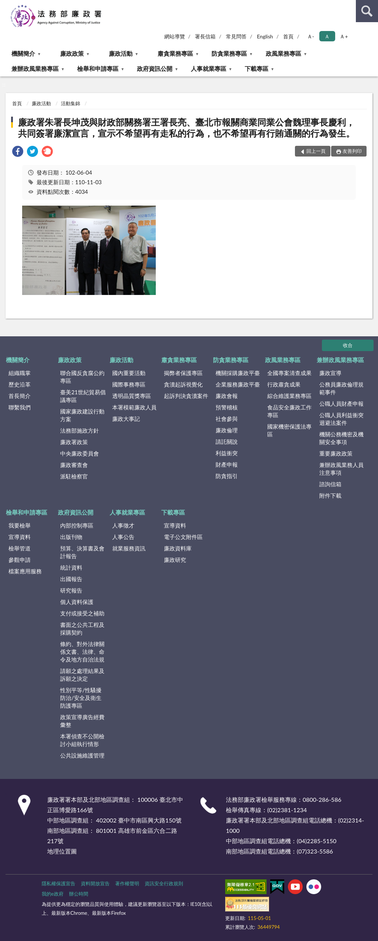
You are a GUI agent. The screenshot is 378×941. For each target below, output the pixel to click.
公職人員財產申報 (341, 403)
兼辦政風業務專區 (35, 68)
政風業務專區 (283, 53)
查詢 (367, 11)
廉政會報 (227, 395)
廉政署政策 (74, 442)
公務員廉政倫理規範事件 (341, 388)
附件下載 (330, 495)
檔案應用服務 (25, 571)
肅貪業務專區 (175, 53)
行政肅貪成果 (283, 384)
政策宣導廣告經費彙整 (82, 721)
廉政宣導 (330, 373)
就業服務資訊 (128, 548)
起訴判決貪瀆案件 (186, 395)
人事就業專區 (208, 68)
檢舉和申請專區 (97, 68)
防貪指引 (227, 476)
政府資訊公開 (154, 68)
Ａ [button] (327, 36)
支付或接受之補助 (82, 613)
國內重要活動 (128, 373)
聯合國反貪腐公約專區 (82, 377)
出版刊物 (71, 536)
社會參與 (227, 418)
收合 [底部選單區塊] (348, 345)
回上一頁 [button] (316, 151)
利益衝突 (227, 453)
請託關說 (227, 441)
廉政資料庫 (178, 548)
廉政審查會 (74, 464)
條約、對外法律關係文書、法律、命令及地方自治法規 (82, 652)
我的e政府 (52, 894)
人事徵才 (123, 525)
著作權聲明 (127, 883)
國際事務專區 (128, 384)
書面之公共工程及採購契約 (82, 628)
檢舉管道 (19, 548)
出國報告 (71, 579)
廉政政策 (72, 53)
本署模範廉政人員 (134, 407)
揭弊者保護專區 (183, 373)
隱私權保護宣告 (58, 883)
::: (6, 5)
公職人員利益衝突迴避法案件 (341, 419)
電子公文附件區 (183, 536)
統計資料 (71, 567)
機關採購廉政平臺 (238, 373)
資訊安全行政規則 (164, 883)
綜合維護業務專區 (289, 395)
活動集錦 (70, 103)
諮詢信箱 (330, 484)
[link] (17, 152)
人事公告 (123, 536)
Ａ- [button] (310, 36)
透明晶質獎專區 (131, 395)
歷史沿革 (19, 384)
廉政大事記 (126, 418)
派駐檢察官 (74, 476)
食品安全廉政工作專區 (289, 411)
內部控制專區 (76, 525)
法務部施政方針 (79, 430)
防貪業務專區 (229, 53)
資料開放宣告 (95, 883)
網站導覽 (174, 36)
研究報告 (71, 590)
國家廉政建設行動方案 (82, 415)
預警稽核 (227, 407)
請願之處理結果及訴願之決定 (82, 674)
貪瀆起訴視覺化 (183, 384)
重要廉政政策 (336, 453)
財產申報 (227, 464)
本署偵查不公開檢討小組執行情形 (82, 740)
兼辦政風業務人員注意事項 (341, 468)
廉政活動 (121, 53)
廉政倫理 (227, 430)
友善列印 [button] (352, 151)
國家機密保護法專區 (289, 430)
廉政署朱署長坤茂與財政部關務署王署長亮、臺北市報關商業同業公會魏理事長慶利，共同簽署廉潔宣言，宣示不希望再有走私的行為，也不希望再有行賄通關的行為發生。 (186, 127)
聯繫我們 (19, 407)
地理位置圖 (62, 851)
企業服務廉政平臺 (238, 384)
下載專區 (256, 68)
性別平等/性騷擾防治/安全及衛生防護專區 (81, 698)
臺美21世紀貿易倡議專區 (82, 396)
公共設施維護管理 (82, 755)
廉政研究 (175, 559)
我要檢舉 (19, 525)
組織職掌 (19, 373)
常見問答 (236, 36)
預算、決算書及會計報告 (82, 552)
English (265, 36)
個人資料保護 (76, 601)
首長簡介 (19, 395)
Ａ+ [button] (344, 36)
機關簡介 (23, 53)
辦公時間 (78, 894)
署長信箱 (205, 36)
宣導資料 (19, 536)
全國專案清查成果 (289, 373)
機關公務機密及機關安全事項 (341, 438)
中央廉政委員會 (79, 453)
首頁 (288, 36)
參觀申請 (19, 559)
